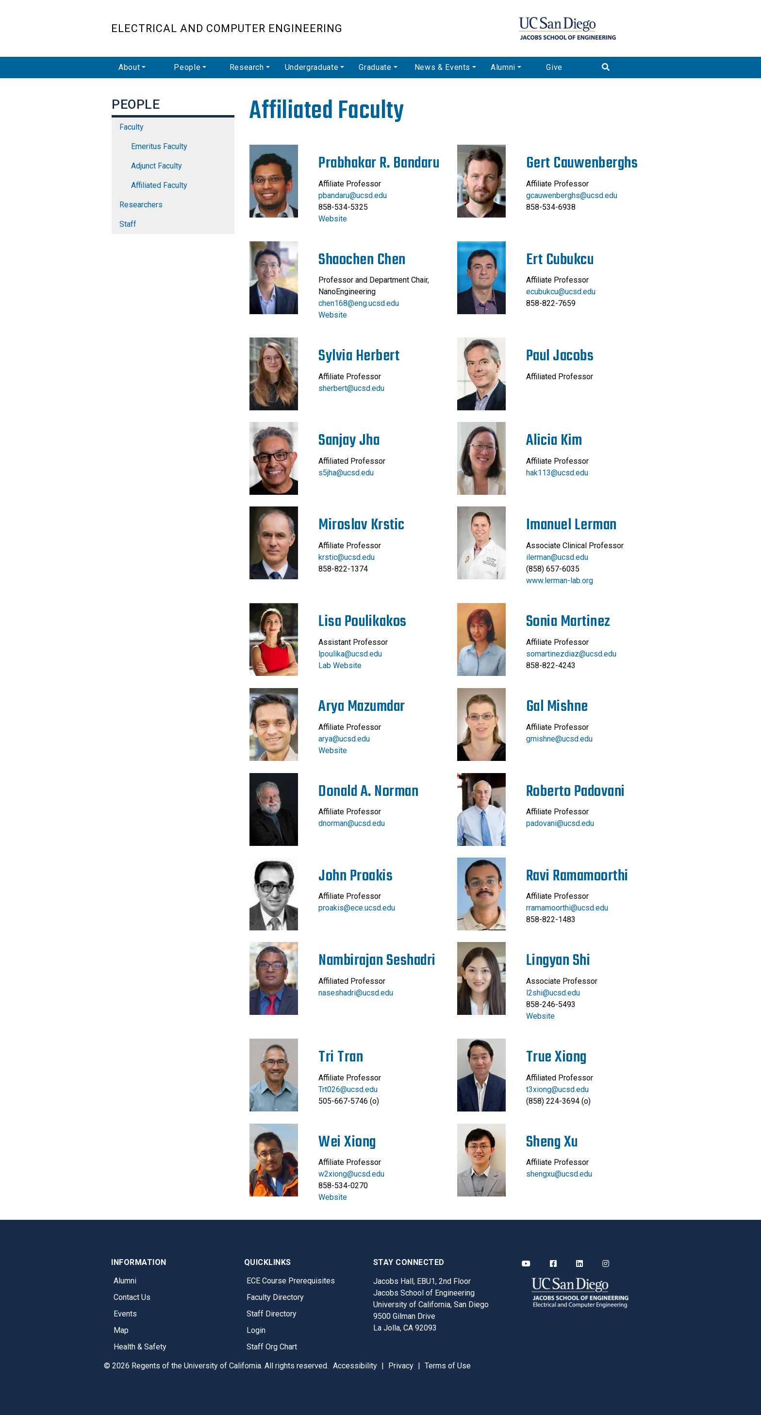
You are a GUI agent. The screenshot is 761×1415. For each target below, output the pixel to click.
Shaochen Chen (362, 260)
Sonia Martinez (568, 621)
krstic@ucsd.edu (346, 557)
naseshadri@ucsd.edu (355, 992)
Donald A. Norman (368, 791)
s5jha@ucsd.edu (346, 472)
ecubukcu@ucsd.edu (561, 291)
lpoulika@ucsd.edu (350, 653)
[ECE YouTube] (526, 1264)
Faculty (131, 127)
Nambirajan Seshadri (377, 960)
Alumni (503, 67)
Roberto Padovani (575, 791)
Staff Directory (272, 1313)
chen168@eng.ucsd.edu (358, 303)
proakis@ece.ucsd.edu (356, 907)
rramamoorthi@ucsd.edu (567, 907)
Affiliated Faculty (159, 185)
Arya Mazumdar (361, 706)
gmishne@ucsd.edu (559, 738)
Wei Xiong (347, 1142)
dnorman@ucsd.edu (351, 823)
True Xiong (556, 1057)
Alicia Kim (554, 440)
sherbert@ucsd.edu (351, 388)
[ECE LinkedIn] (579, 1264)
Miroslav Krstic (361, 525)
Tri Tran (340, 1057)
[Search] (622, 67)
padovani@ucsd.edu (560, 823)
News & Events (442, 67)
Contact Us (132, 1297)
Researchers (141, 204)
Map (121, 1330)
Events (125, 1313)
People (187, 67)
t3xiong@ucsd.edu (557, 1089)
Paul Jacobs (560, 356)
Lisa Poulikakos (362, 621)
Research (247, 67)
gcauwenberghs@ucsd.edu (571, 195)
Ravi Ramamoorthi (577, 876)
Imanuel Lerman (571, 525)
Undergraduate (311, 67)
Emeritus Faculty (159, 146)
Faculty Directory (275, 1297)
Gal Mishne (557, 706)
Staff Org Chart (272, 1346)
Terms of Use (448, 1365)
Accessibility (355, 1365)
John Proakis (355, 876)
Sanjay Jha (349, 440)
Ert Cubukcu (560, 260)
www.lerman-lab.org (559, 580)
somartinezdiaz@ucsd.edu (571, 653)
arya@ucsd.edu (344, 738)
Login (256, 1330)
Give (554, 67)
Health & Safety (140, 1346)
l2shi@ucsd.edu (553, 992)
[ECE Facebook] (553, 1264)
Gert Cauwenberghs (582, 163)
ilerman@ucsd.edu (557, 557)
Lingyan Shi (558, 960)
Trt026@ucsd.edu (348, 1089)
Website (332, 218)
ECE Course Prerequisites (291, 1280)
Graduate (375, 67)
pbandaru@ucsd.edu (352, 195)
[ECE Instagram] (605, 1264)
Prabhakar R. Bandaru (378, 163)
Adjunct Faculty (156, 165)
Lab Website (340, 665)
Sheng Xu (552, 1142)
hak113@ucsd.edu (557, 472)
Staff (127, 224)
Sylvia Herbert (358, 356)
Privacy (401, 1365)
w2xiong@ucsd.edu (351, 1174)
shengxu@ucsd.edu (559, 1174)
